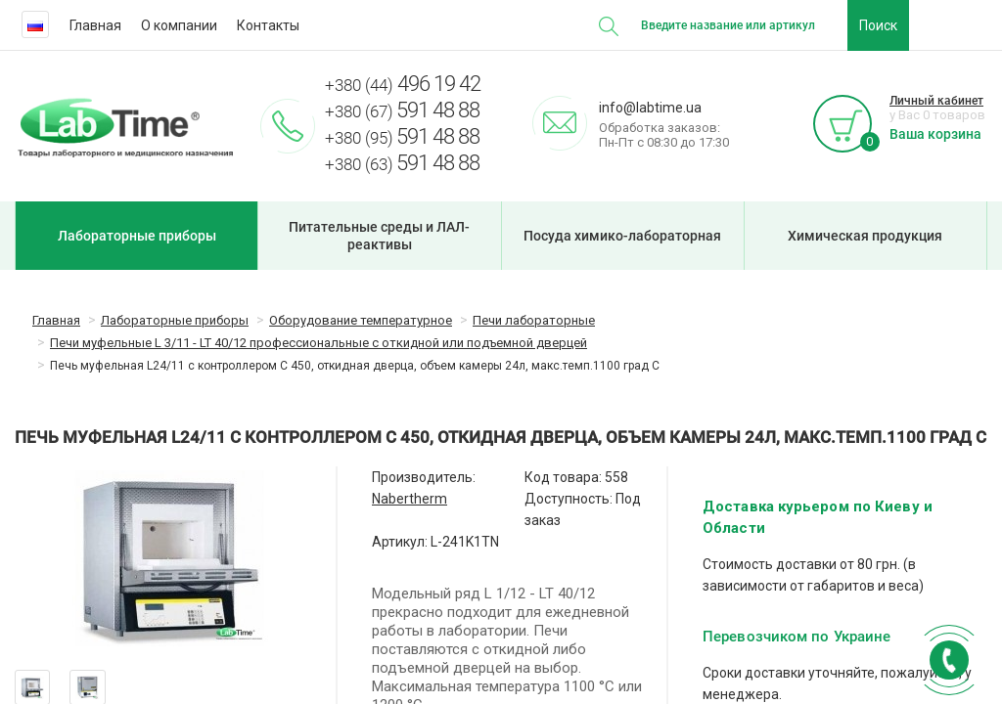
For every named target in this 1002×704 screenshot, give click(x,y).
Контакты (268, 25)
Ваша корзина (935, 134)
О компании (179, 25)
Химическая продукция (865, 235)
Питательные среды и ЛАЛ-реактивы (379, 235)
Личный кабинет (936, 101)
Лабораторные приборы (137, 235)
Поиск (878, 25)
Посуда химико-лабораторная (622, 235)
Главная (95, 25)
